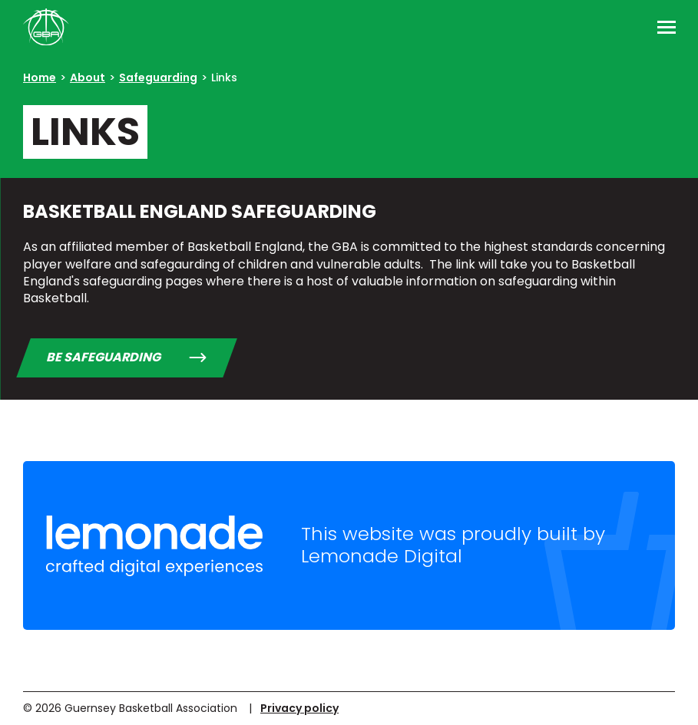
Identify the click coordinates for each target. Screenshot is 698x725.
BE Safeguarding (103, 357)
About (87, 77)
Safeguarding (158, 77)
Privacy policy (299, 708)
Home (39, 77)
